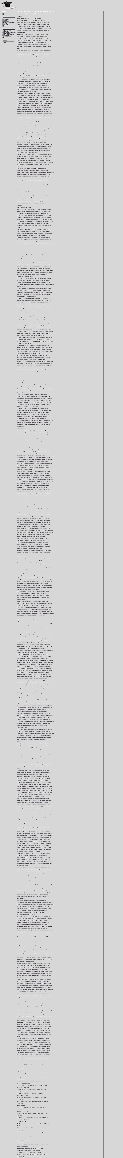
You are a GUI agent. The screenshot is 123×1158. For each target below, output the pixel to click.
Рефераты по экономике (9, 34)
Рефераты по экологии (8, 37)
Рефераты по (6, 35)
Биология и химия (7, 28)
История (5, 23)
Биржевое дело (7, 15)
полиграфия (6, 31)
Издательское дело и (8, 30)
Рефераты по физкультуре (9, 38)
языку (4, 42)
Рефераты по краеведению (9, 32)
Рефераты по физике (8, 26)
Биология (5, 14)
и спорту (5, 40)
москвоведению (7, 36)
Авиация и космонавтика (9, 22)
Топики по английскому (8, 41)
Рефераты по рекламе (8, 25)
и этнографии (6, 33)
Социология (6, 21)
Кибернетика (6, 24)
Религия (5, 20)
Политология (6, 19)
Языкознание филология (9, 29)
